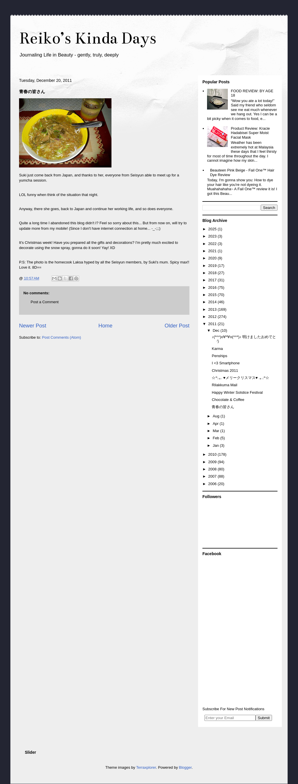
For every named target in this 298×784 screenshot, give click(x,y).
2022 (213, 244)
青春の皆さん (223, 407)
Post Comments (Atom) (61, 337)
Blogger (185, 767)
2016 (213, 287)
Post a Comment (45, 302)
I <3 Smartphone (225, 363)
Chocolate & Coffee (228, 399)
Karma (217, 348)
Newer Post (32, 326)
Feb (216, 438)
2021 (213, 251)
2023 (213, 236)
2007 (213, 476)
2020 (213, 258)
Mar (216, 431)
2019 (213, 265)
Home (105, 326)
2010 (213, 454)
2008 (213, 469)
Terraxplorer (146, 767)
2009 (213, 462)
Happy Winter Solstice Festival (237, 392)
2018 (213, 273)
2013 (213, 309)
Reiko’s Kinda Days (87, 38)
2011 (213, 324)
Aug (217, 416)
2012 (213, 316)
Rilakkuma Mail (224, 385)
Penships (219, 356)
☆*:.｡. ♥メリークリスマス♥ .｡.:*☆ (240, 378)
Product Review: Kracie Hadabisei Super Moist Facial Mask (250, 133)
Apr (216, 423)
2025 (213, 229)
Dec (217, 330)
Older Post (177, 326)
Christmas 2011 (225, 370)
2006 (213, 484)
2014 (213, 302)
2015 (213, 295)
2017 (213, 280)
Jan (216, 445)
